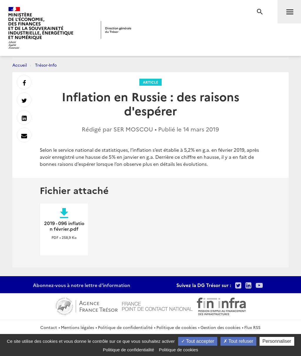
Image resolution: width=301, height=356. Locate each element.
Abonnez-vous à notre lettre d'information (81, 285)
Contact (48, 327)
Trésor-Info (46, 65)
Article (150, 82)
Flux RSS (252, 327)
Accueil (19, 65)
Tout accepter (197, 341)
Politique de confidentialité (125, 327)
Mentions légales (77, 327)
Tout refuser (238, 341)
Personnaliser (276, 341)
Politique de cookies (176, 327)
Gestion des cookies (220, 327)
